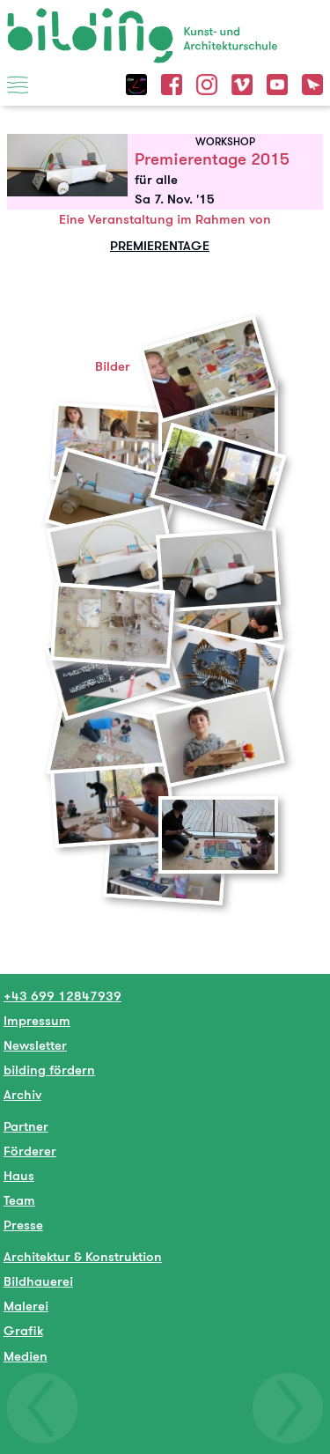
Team (19, 1200)
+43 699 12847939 (62, 995)
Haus (19, 1175)
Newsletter (35, 1045)
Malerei (26, 1305)
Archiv (22, 1094)
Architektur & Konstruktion (83, 1256)
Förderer (30, 1150)
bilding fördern (49, 1069)
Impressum (37, 1020)
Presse (23, 1224)
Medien (26, 1355)
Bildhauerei (38, 1281)
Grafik (23, 1330)
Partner (26, 1126)
